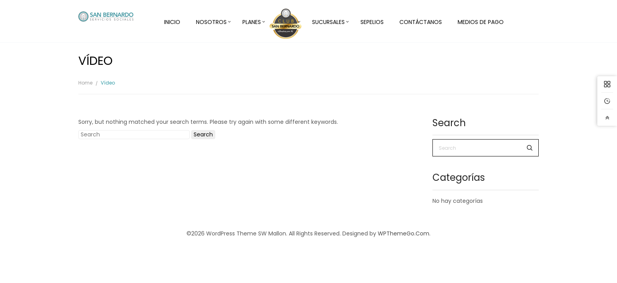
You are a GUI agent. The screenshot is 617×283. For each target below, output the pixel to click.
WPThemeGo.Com (403, 233)
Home (85, 82)
